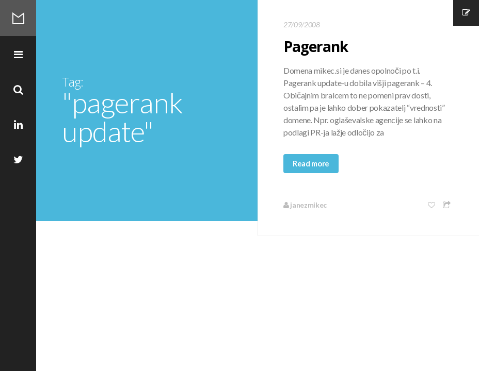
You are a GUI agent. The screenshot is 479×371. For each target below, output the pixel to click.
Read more (311, 163)
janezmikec (305, 204)
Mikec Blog (18, 18)
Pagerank (315, 46)
